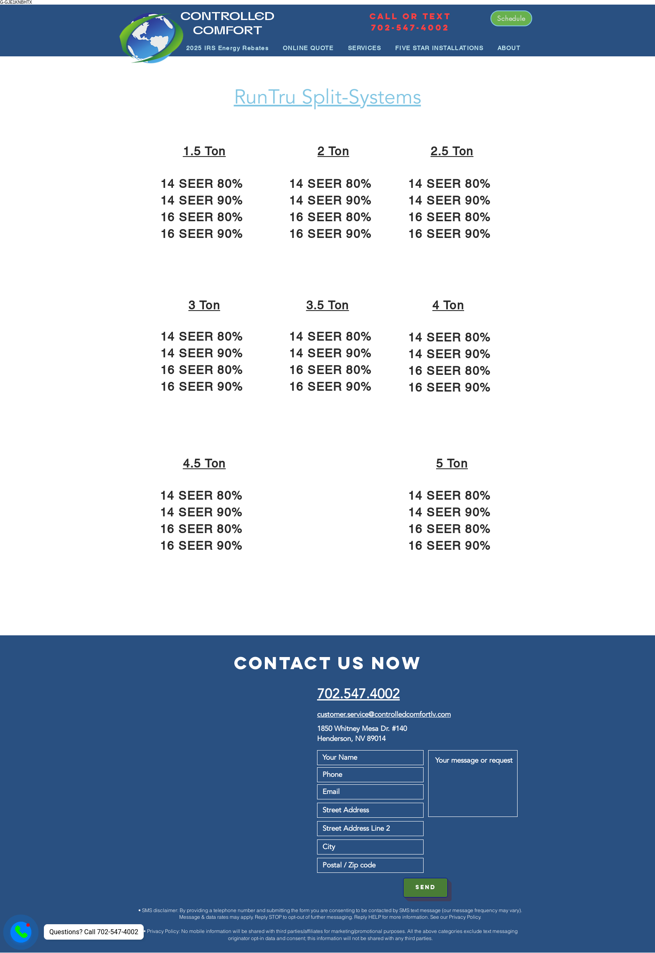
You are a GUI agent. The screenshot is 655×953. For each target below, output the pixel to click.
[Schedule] (511, 18)
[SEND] (425, 887)
